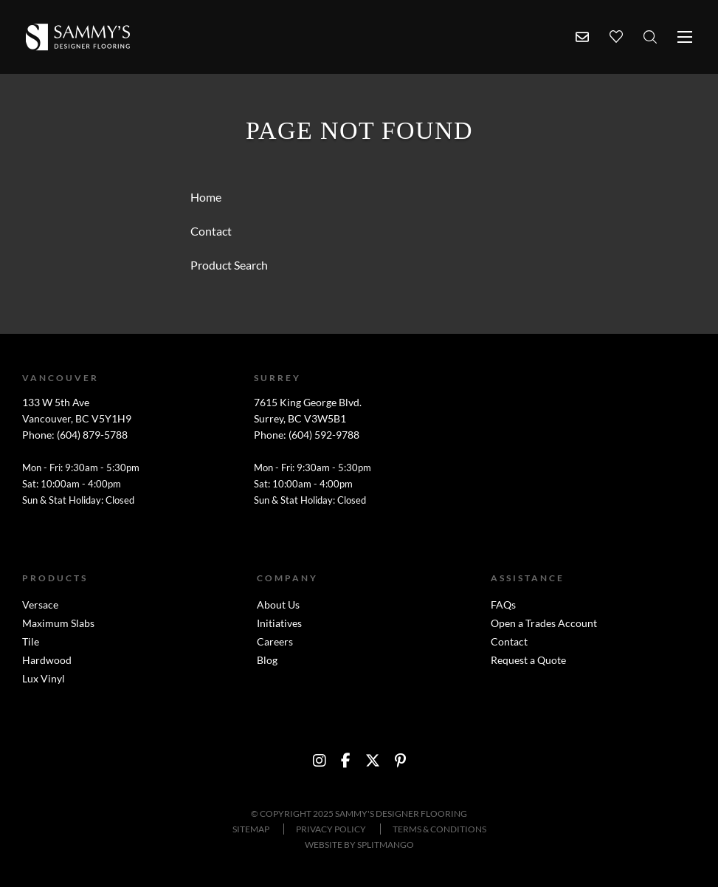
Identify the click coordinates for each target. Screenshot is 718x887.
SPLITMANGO (385, 844)
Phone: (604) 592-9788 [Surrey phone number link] (306, 434)
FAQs (503, 604)
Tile (30, 641)
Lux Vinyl (43, 678)
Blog (267, 660)
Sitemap (250, 829)
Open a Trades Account (544, 623)
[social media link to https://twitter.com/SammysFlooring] (372, 760)
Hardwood (47, 660)
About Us (278, 604)
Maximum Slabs (58, 623)
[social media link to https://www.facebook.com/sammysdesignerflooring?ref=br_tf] (346, 760)
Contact (509, 641)
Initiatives (279, 623)
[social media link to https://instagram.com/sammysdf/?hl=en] (320, 760)
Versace (40, 604)
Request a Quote (528, 660)
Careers (275, 641)
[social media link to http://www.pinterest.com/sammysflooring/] (400, 760)
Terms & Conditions (439, 829)
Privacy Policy (331, 829)
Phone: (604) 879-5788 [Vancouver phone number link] (75, 434)
